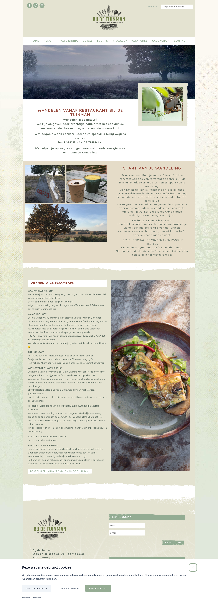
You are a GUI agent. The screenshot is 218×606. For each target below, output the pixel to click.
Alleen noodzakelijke (68, 588)
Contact (180, 40)
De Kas (88, 40)
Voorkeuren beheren (36, 588)
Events (102, 40)
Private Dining (67, 40)
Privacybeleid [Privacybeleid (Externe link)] (26, 598)
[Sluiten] (193, 567)
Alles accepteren (98, 588)
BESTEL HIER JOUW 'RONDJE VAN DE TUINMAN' (59, 471)
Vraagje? (119, 40)
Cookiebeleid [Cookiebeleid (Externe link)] (37, 598)
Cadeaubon (161, 40)
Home (35, 40)
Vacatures (139, 40)
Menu (47, 40)
